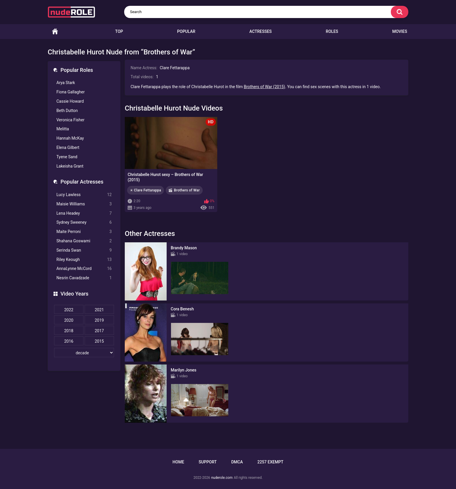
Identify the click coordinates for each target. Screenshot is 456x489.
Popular (186, 31)
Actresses (261, 31)
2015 (99, 341)
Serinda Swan (84, 250)
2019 (99, 320)
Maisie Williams (84, 204)
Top (119, 31)
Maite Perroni (84, 231)
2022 (68, 309)
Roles (332, 31)
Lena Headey (84, 213)
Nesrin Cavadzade (84, 277)
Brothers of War (187, 190)
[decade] (84, 352)
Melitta (62, 129)
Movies (399, 31)
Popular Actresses (81, 182)
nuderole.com (221, 478)
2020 (68, 320)
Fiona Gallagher (70, 92)
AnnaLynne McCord (84, 268)
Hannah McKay (70, 138)
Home (55, 31)
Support (208, 462)
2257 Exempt (270, 462)
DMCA (237, 462)
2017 (99, 330)
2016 (68, 341)
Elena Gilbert (67, 147)
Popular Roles (76, 70)
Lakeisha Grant (69, 166)
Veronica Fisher (70, 120)
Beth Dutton (67, 110)
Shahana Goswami (84, 241)
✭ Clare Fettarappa (145, 190)
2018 (68, 330)
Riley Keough (84, 259)
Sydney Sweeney (84, 222)
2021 (99, 309)
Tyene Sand (66, 156)
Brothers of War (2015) (264, 86)
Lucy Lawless (84, 194)
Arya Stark (65, 82)
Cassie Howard (70, 101)
